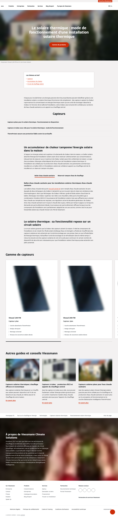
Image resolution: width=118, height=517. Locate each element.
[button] (112, 511)
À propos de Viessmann (64, 6)
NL (111, 6)
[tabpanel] (59, 196)
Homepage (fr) (10, 415)
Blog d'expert (50, 6)
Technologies (43, 415)
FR (109, 6)
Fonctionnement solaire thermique (80, 415)
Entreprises (20, 6)
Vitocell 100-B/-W (54, 189)
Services (40, 6)
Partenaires (30, 6)
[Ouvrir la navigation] (2, 6)
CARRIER (23, 515)
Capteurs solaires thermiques (58, 415)
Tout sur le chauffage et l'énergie (27, 415)
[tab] (44, 175)
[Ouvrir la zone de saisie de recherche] (105, 6)
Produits (11, 6)
